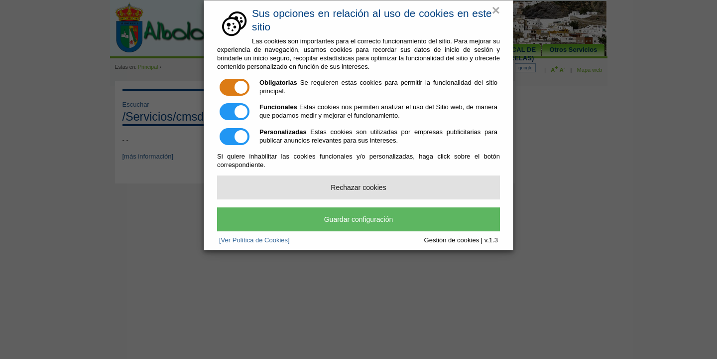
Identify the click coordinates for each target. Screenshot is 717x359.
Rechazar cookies (358, 187)
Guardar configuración (358, 219)
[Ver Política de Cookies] (254, 240)
